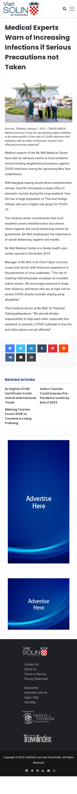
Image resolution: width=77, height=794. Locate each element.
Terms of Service (35, 674)
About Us (30, 669)
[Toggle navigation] (70, 9)
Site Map (30, 702)
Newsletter (31, 688)
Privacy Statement (36, 678)
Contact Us (31, 664)
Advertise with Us (35, 692)
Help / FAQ (31, 697)
